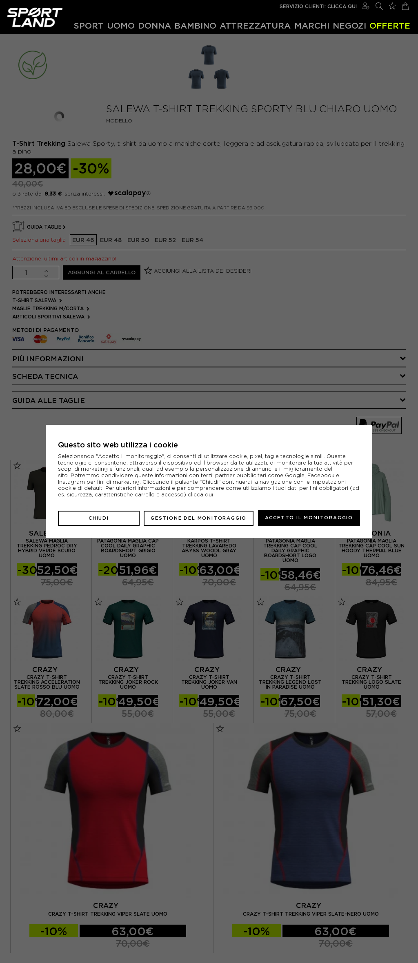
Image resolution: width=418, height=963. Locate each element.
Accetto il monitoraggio (309, 517)
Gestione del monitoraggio (199, 517)
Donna (154, 25)
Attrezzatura (255, 25)
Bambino (195, 25)
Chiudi (99, 517)
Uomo (121, 25)
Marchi (311, 25)
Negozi (349, 25)
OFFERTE (389, 25)
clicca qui (200, 495)
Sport (89, 25)
